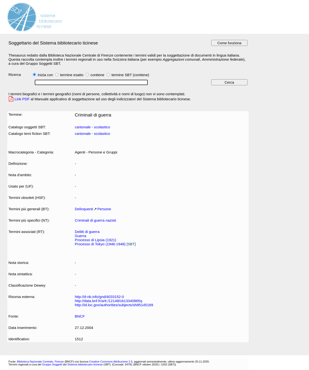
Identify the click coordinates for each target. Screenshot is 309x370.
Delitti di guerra (87, 232)
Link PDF (22, 99)
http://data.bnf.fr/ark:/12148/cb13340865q (108, 301)
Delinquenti (84, 209)
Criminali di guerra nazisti (95, 220)
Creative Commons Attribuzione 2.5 (110, 361)
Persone (104, 209)
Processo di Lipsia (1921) (95, 240)
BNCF (80, 316)
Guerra (80, 236)
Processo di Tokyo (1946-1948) (100, 244)
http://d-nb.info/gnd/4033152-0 (99, 297)
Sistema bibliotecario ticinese (85, 364)
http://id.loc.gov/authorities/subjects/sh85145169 (114, 305)
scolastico (102, 127)
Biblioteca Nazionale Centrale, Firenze (40, 361)
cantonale (83, 127)
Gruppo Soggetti (52, 364)
